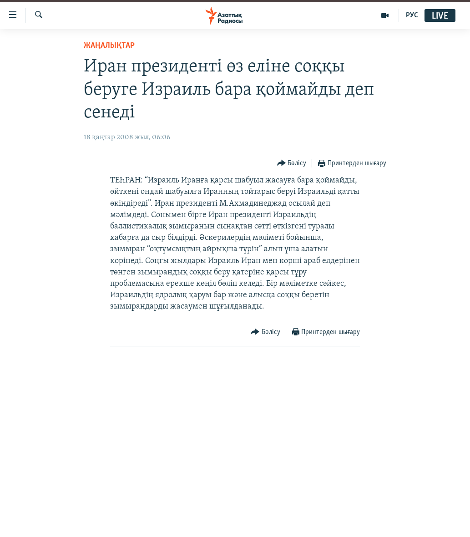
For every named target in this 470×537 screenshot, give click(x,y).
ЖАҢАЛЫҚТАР (109, 45)
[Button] (292, 163)
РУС (412, 15)
